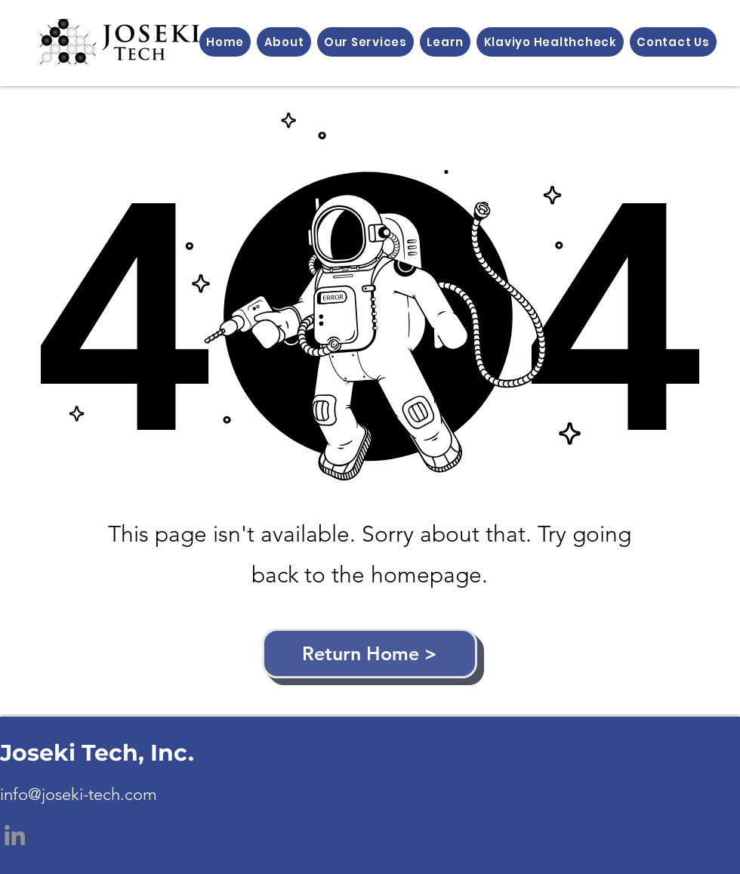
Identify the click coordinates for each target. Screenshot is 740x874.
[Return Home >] (369, 653)
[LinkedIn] (14, 835)
